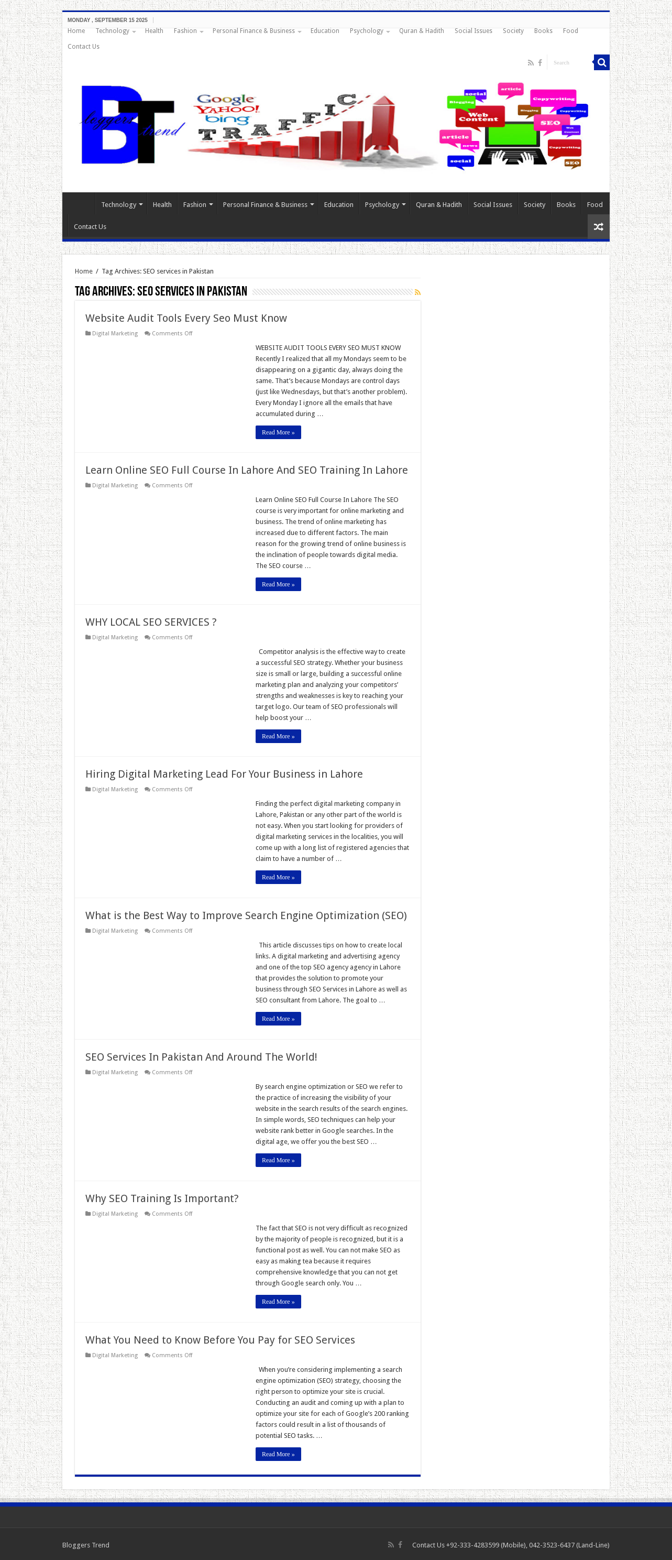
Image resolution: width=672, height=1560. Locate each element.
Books (543, 31)
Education (325, 31)
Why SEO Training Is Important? (162, 1198)
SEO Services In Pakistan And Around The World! (201, 1057)
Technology (112, 31)
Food (570, 31)
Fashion (185, 31)
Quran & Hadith (421, 31)
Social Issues (473, 31)
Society (513, 31)
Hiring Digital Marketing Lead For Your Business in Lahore (224, 774)
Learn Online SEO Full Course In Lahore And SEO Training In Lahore (246, 470)
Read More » (278, 432)
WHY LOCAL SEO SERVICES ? (151, 622)
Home (76, 31)
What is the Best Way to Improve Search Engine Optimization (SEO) (246, 915)
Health (154, 31)
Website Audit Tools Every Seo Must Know (186, 318)
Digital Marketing (115, 333)
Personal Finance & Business (254, 31)
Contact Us (84, 46)
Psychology (366, 31)
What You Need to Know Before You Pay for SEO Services (220, 1340)
